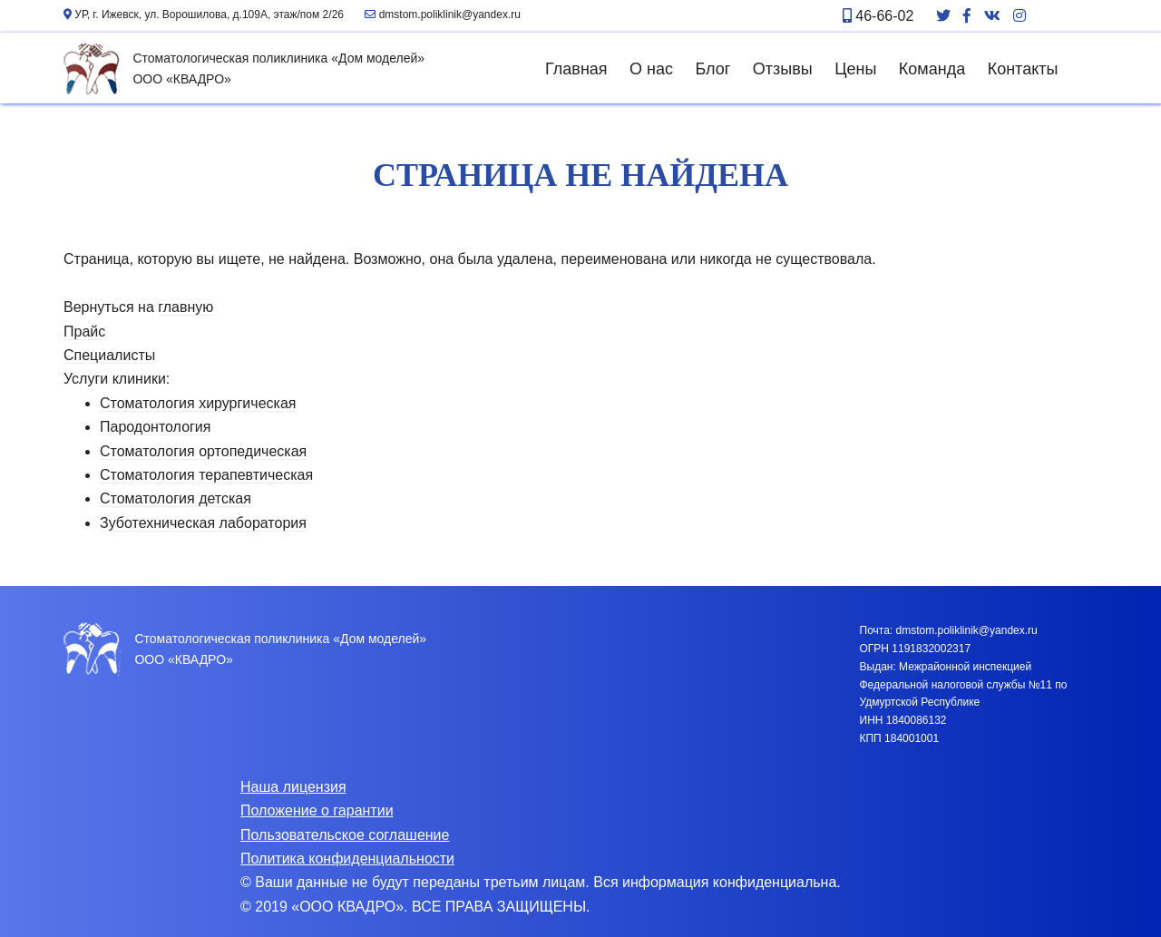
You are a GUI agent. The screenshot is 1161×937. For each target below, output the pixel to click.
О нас (651, 69)
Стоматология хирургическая (198, 403)
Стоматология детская (175, 498)
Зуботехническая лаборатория (203, 523)
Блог (712, 69)
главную (185, 307)
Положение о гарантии (317, 810)
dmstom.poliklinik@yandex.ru (443, 14)
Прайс (84, 331)
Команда (932, 69)
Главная (576, 69)
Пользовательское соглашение (344, 835)
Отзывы (783, 69)
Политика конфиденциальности (347, 858)
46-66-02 (878, 16)
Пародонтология (155, 426)
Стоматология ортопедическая (203, 451)
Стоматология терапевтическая (206, 475)
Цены (855, 69)
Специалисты (109, 355)
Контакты (1023, 69)
